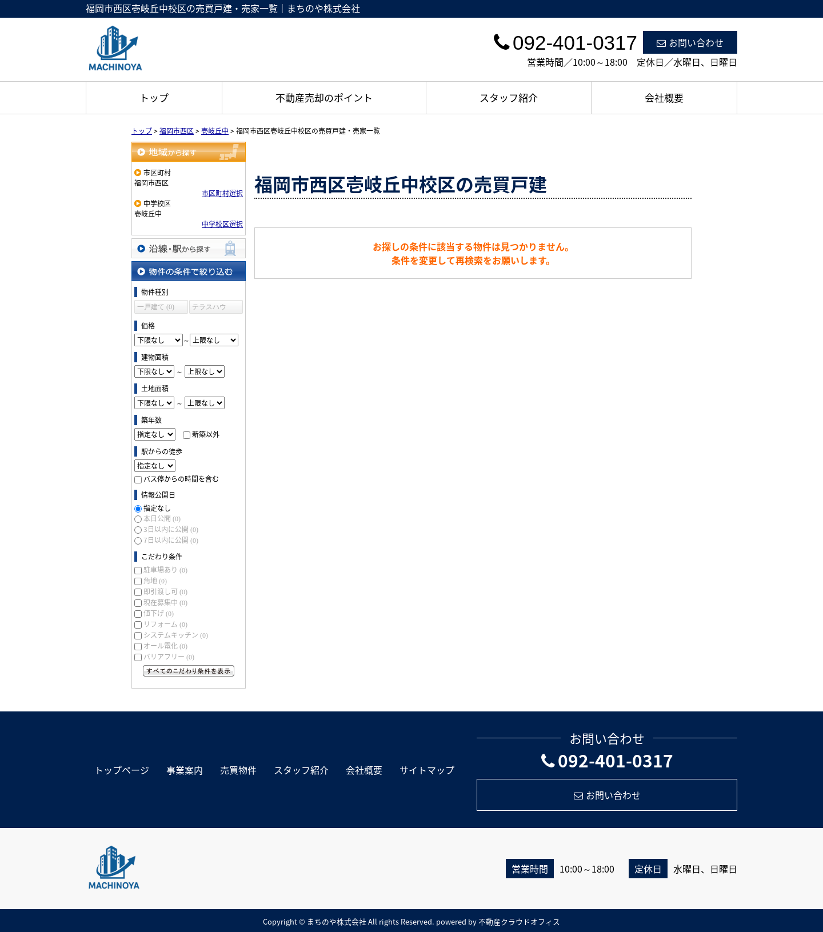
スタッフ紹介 (509, 97)
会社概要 (664, 97)
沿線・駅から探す (188, 248)
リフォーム (165, 624)
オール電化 (165, 646)
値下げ (158, 613)
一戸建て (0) (155, 307)
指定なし (157, 508)
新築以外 (205, 434)
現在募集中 (165, 602)
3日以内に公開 (170, 529)
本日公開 (162, 518)
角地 (155, 580)
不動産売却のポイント (324, 97)
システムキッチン (175, 635)
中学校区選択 (222, 224)
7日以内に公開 (170, 540)
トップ (154, 97)
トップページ (121, 770)
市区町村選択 (222, 193)
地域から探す (188, 152)
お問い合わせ (690, 42)
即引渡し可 (165, 591)
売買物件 (238, 770)
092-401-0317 (607, 760)
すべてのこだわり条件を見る (188, 671)
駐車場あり (165, 570)
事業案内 (184, 770)
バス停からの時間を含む (181, 479)
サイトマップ (426, 770)
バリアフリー (168, 656)
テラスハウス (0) (209, 308)
